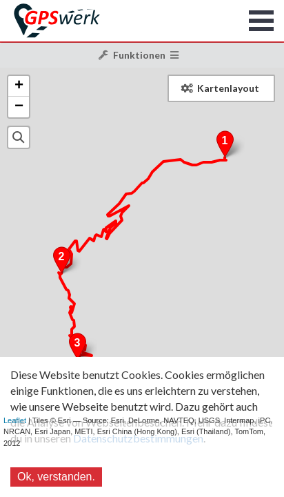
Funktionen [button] (138, 55)
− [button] (18, 107)
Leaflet (14, 420)
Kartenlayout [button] (220, 88)
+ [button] (18, 86)
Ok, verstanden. (56, 477)
